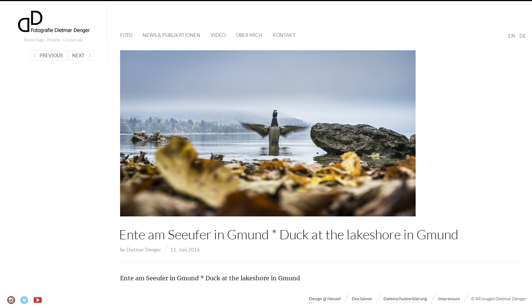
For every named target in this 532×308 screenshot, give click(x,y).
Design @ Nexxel (325, 298)
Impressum (449, 298)
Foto (126, 35)
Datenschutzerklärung (405, 298)
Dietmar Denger (143, 250)
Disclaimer (362, 298)
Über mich (249, 35)
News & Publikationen (171, 35)
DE (522, 36)
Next (78, 55)
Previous (51, 55)
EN (511, 36)
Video (218, 35)
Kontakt (284, 35)
